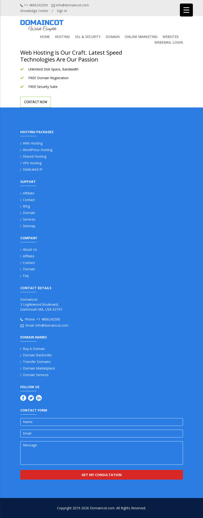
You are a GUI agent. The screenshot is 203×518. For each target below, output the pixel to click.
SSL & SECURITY (87, 36)
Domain (29, 212)
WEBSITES (171, 36)
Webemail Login (168, 42)
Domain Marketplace (39, 368)
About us (30, 249)
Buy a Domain (34, 348)
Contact (29, 199)
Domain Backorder (37, 355)
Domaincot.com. (102, 508)
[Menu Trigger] (186, 10)
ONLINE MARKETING (141, 36)
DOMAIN (113, 36)
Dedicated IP (32, 169)
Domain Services (36, 375)
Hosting (62, 36)
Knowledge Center (34, 10)
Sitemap (29, 226)
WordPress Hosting (37, 150)
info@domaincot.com (70, 5)
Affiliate (28, 193)
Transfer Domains (37, 361)
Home (45, 36)
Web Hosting (32, 143)
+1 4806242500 (34, 5)
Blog (26, 206)
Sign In (62, 10)
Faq (26, 275)
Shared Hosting (34, 156)
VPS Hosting (32, 163)
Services (29, 219)
